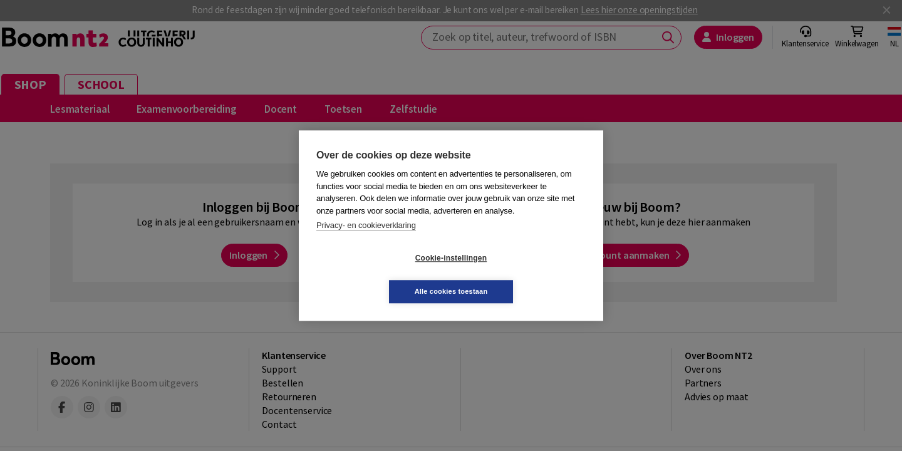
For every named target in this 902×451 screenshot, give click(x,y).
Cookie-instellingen (376, 275)
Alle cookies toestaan (525, 274)
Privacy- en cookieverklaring (366, 242)
